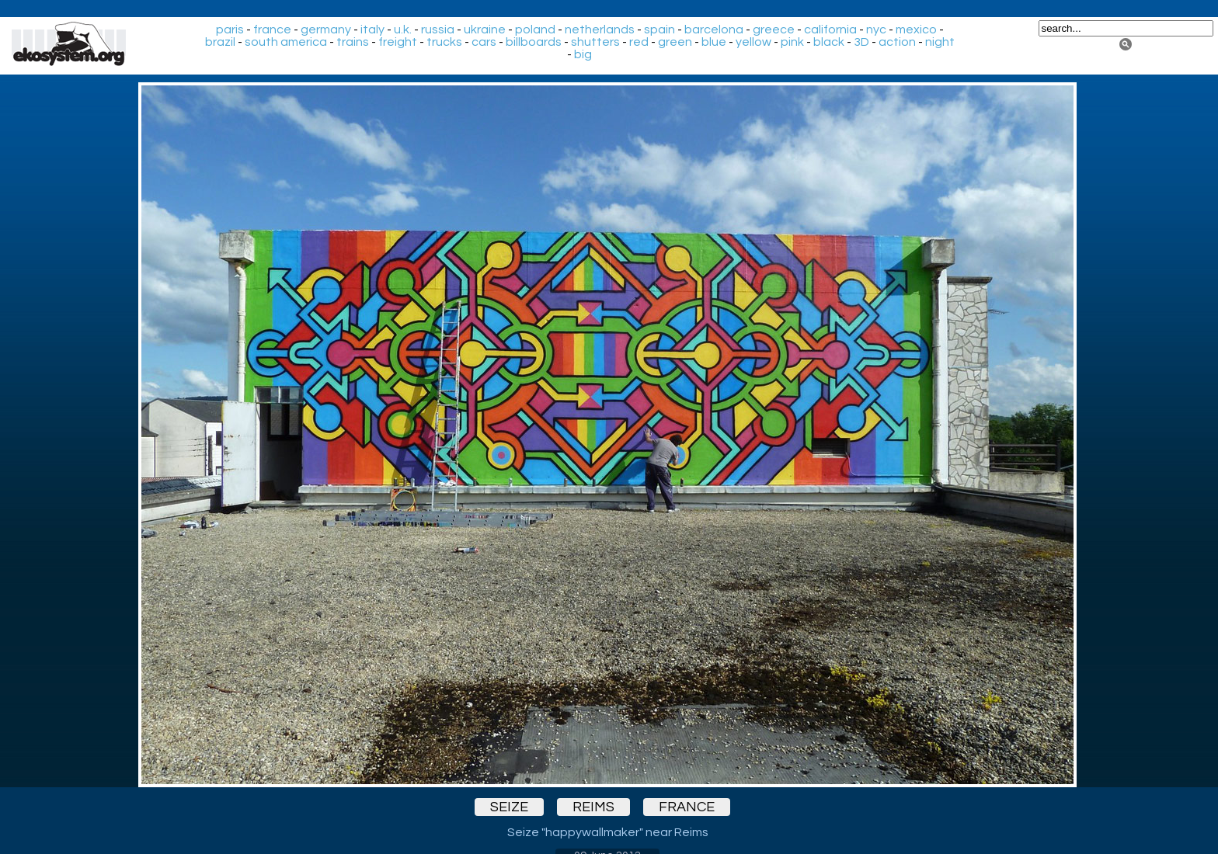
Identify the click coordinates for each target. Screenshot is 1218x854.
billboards (534, 42)
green (675, 42)
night (940, 42)
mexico (916, 29)
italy (372, 29)
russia (437, 29)
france (272, 29)
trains (352, 42)
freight (397, 42)
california (830, 29)
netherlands (600, 29)
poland (535, 29)
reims (593, 807)
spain (659, 29)
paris (230, 29)
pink (792, 42)
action (897, 42)
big (583, 54)
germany (326, 29)
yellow (753, 42)
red (639, 42)
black (828, 42)
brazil (220, 42)
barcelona (713, 29)
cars (484, 42)
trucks (444, 42)
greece (774, 29)
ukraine (485, 29)
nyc (876, 29)
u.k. (403, 29)
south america (286, 42)
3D (861, 42)
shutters (595, 42)
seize (509, 807)
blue (713, 42)
